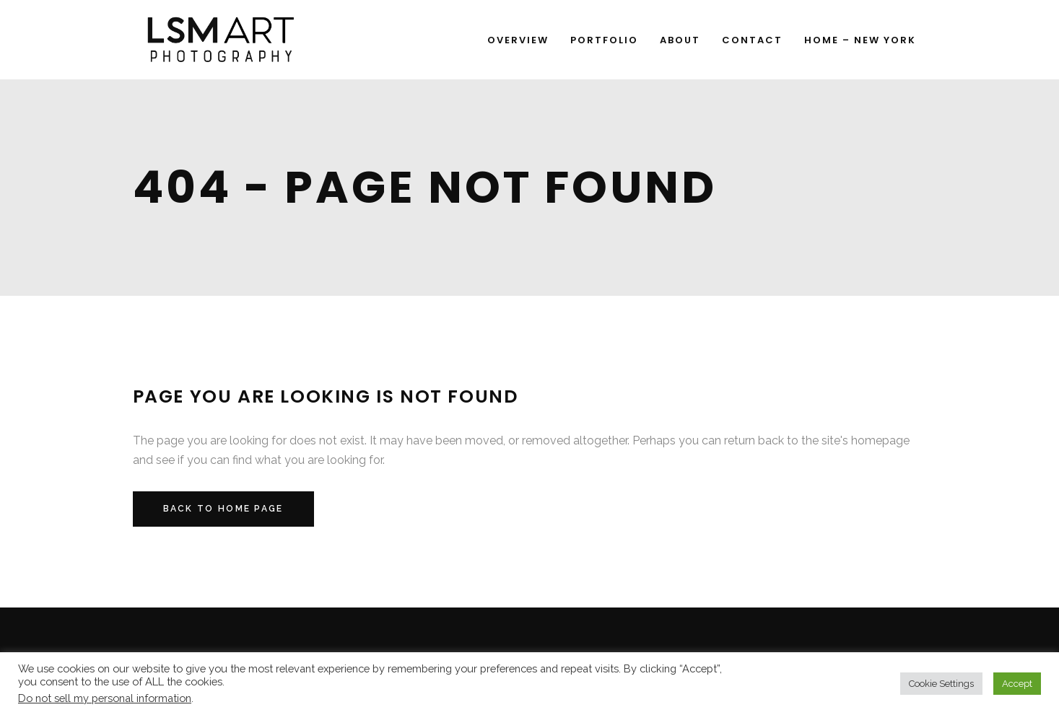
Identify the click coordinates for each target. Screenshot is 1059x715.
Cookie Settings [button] (941, 683)
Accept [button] (1017, 683)
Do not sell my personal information (104, 698)
